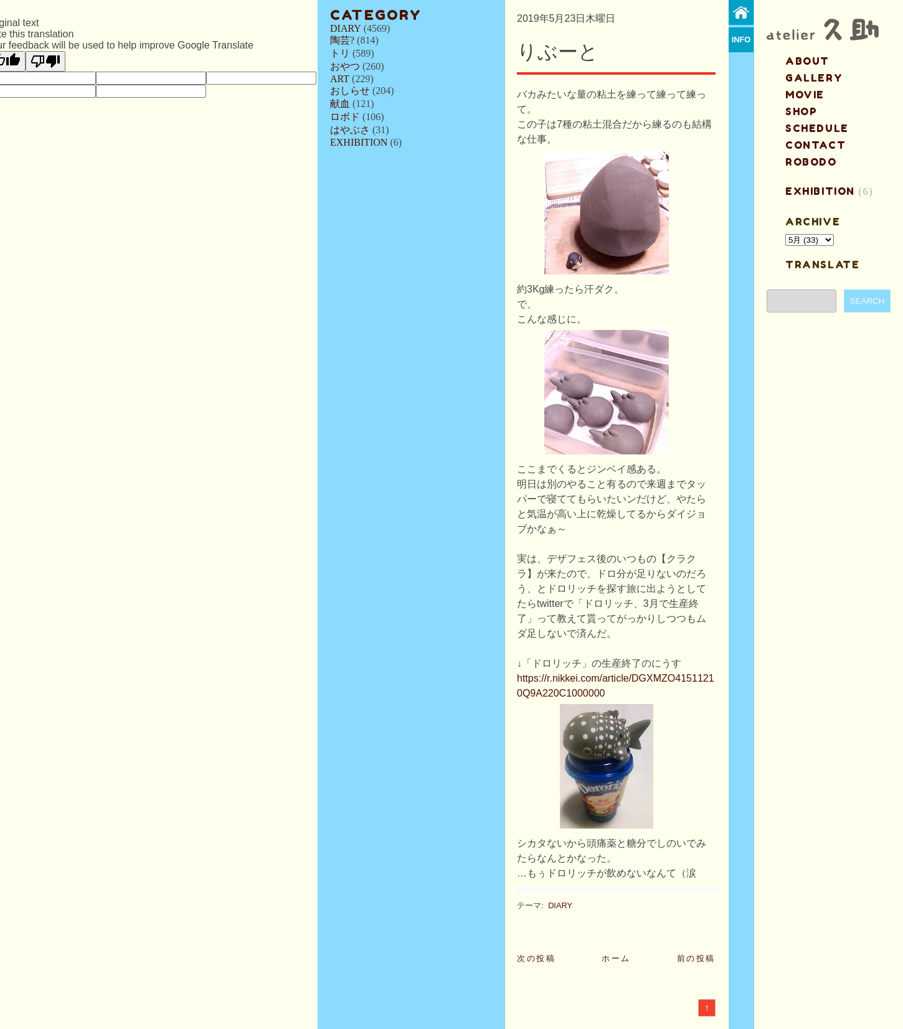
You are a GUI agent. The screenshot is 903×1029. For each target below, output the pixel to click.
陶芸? (342, 40)
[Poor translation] (45, 61)
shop (801, 111)
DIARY (345, 28)
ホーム (616, 958)
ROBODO (811, 162)
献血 (340, 103)
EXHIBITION (358, 142)
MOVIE (805, 94)
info (741, 39)
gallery (814, 78)
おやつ (345, 66)
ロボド (345, 116)
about (807, 61)
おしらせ (350, 90)
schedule (817, 128)
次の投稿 (536, 958)
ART (339, 78)
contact (815, 145)
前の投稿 (696, 958)
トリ (340, 53)
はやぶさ (350, 130)
